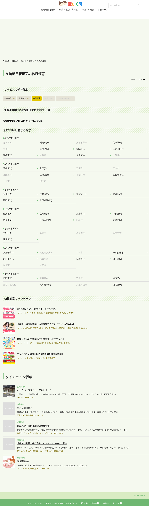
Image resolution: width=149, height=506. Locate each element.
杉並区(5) (118, 192)
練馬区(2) (8, 237)
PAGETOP (139, 492)
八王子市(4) (9, 249)
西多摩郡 (81, 230)
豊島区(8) (118, 218)
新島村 (44, 230)
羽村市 (80, 249)
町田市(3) (8, 275)
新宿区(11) (82, 192)
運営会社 (117, 499)
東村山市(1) (9, 256)
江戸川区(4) (119, 148)
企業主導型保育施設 (68, 15)
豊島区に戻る (137, 79)
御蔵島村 (45, 275)
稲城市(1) (81, 148)
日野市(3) (81, 256)
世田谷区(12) (46, 199)
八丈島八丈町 (47, 249)
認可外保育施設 (48, 15)
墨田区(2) (8, 199)
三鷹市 (80, 275)
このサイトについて (34, 499)
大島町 (44, 154)
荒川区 (7, 148)
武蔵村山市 (82, 281)
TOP (7, 61)
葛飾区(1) (8, 167)
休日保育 (14, 61)
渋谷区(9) (45, 192)
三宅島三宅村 (10, 281)
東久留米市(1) (120, 249)
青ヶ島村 (8, 142)
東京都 (23, 61)
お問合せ (106, 499)
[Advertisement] (74, 39)
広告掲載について (74, 499)
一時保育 (9, 98)
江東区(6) (45, 173)
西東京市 (118, 230)
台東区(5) (8, 211)
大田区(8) (81, 154)
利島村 (80, 218)
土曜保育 (23, 98)
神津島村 (8, 173)
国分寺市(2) (119, 173)
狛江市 (44, 179)
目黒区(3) (118, 281)
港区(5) (117, 275)
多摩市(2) (81, 211)
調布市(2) (8, 218)
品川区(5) (8, 192)
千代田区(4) (46, 218)
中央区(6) (118, 211)
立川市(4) (45, 211)
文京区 (44, 262)
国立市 (117, 167)
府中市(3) (118, 256)
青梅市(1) (8, 154)
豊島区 (31, 61)
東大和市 (45, 256)
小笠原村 (118, 154)
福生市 (7, 262)
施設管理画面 (92, 499)
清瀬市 (80, 167)
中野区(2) (8, 230)
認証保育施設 (88, 15)
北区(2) (44, 167)
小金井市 (81, 173)
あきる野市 (82, 142)
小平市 (7, 179)
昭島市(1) (45, 142)
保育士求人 (103, 15)
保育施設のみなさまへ (54, 499)
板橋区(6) (45, 148)
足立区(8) (118, 142)
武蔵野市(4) (46, 281)
